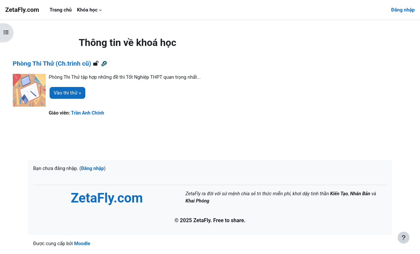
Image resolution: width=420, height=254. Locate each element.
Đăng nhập (403, 10)
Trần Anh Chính (101, 113)
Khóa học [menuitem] (87, 10)
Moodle (83, 245)
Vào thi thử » (79, 93)
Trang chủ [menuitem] (61, 10)
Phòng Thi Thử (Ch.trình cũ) (64, 63)
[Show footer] (404, 237)
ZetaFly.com (22, 9)
